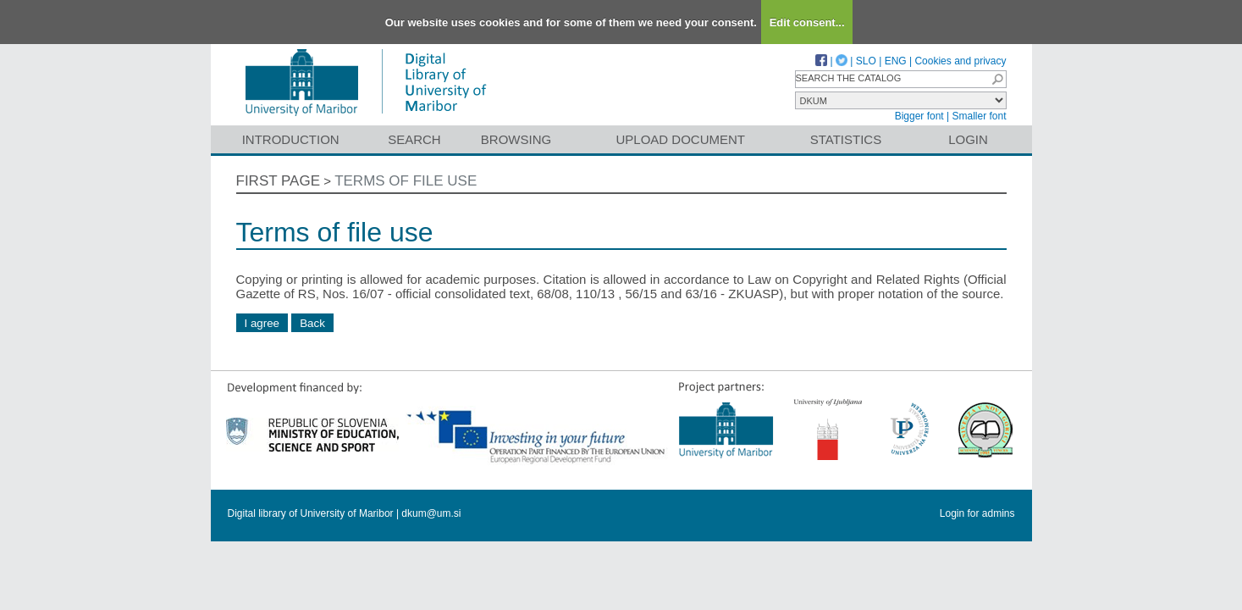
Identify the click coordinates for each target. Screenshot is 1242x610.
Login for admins (977, 513)
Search (414, 139)
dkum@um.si (431, 513)
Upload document (681, 139)
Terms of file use (405, 181)
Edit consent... (807, 22)
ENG (896, 61)
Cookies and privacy (960, 61)
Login (968, 139)
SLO (866, 61)
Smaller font (979, 116)
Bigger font (919, 116)
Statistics (845, 139)
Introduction (290, 139)
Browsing (516, 139)
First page (278, 181)
